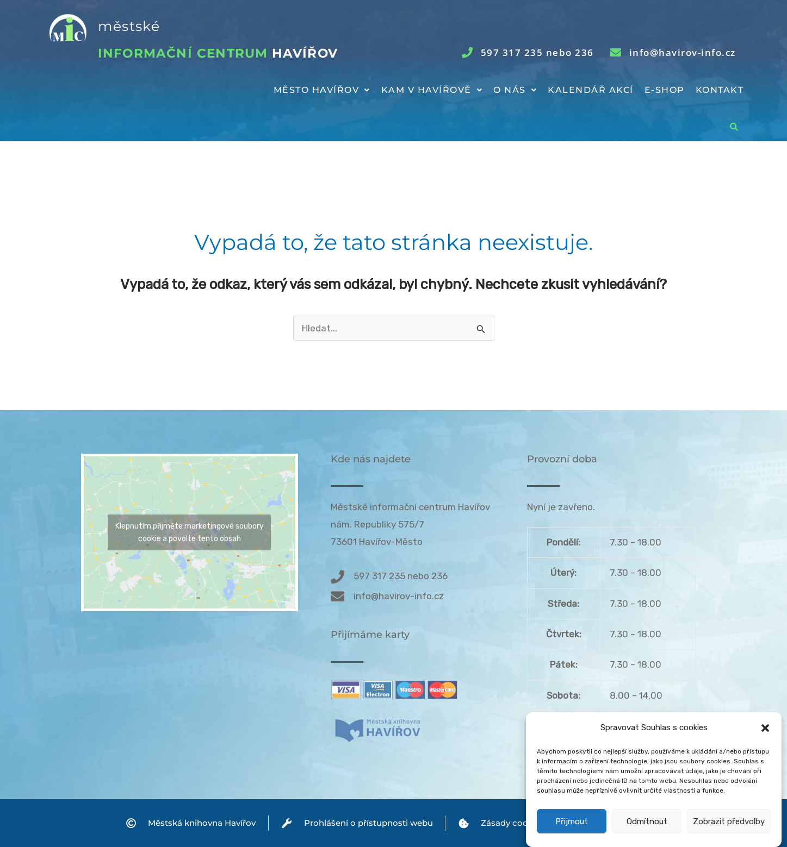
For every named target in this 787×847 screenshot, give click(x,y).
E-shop (665, 90)
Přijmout (571, 832)
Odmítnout (647, 832)
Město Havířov (322, 90)
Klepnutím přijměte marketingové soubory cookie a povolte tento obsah (189, 532)
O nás (515, 90)
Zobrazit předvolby (729, 832)
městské (129, 26)
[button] (765, 738)
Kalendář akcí (591, 90)
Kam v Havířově (432, 90)
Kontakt (720, 90)
